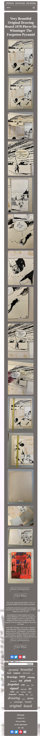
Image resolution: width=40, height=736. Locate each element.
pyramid (13, 669)
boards (28, 701)
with (23, 685)
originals (16, 673)
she (27, 694)
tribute (29, 692)
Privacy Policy (21, 721)
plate (28, 685)
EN (19, 728)
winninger (18, 702)
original (15, 706)
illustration (13, 681)
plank (27, 680)
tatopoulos (13, 694)
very (22, 676)
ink (20, 680)
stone (30, 698)
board (28, 706)
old (11, 702)
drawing (14, 698)
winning (31, 677)
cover (31, 695)
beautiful (27, 669)
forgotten (13, 684)
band (9, 673)
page (33, 673)
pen (18, 692)
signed (14, 688)
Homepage (20, 715)
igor (32, 685)
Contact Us (21, 718)
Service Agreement (20, 724)
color (12, 692)
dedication (26, 673)
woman (23, 692)
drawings (12, 676)
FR (22, 728)
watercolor (24, 689)
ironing (21, 694)
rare (23, 699)
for (30, 688)
